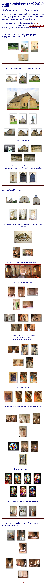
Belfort (37, 23)
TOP (23, 582)
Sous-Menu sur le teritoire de (19, 23)
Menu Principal (36, 25)
